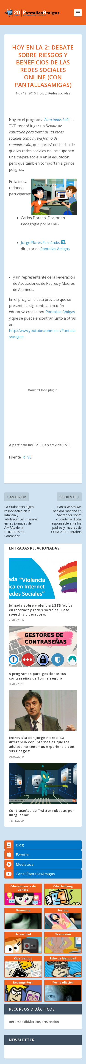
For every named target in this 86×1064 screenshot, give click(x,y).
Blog (42, 93)
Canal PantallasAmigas (29, 874)
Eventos (17, 854)
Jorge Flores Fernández (43, 242)
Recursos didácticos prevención (34, 1022)
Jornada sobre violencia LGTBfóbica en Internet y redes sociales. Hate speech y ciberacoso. (41, 609)
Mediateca (18, 864)
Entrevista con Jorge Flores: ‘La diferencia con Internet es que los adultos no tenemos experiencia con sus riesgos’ (41, 744)
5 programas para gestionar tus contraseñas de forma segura (37, 675)
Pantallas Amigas (55, 248)
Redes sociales (59, 93)
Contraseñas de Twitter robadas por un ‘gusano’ (41, 812)
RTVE (27, 457)
